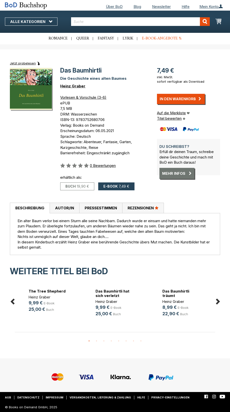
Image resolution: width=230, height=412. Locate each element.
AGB (8, 397)
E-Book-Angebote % (162, 38)
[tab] (30, 208)
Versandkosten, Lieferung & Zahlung (100, 397)
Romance (58, 38)
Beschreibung (29, 208)
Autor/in (64, 208)
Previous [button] (12, 301)
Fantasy (106, 38)
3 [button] (103, 341)
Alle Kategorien (31, 21)
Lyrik (128, 38)
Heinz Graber (72, 86)
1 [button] (89, 341)
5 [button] (118, 341)
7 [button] (133, 341)
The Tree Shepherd (47, 291)
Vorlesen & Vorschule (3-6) (83, 97)
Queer (82, 38)
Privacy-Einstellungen (170, 397)
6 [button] (126, 341)
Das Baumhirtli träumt (175, 293)
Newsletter (161, 6)
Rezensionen (143, 208)
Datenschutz (28, 397)
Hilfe (186, 6)
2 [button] (96, 341)
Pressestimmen (101, 208)
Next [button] (217, 301)
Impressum (54, 397)
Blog (137, 6)
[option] (48, 301)
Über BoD (114, 6)
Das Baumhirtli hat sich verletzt (112, 293)
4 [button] (111, 341)
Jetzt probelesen (23, 63)
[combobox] (140, 21)
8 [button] (140, 341)
